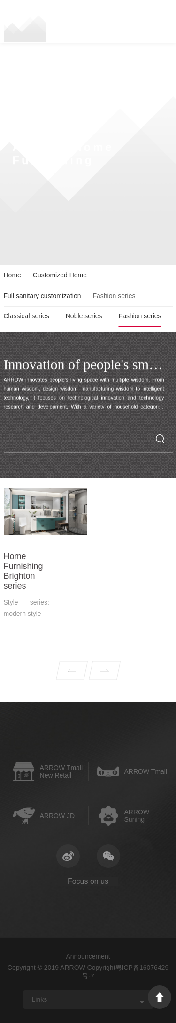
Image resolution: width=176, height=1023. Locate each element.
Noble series (84, 316)
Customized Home (60, 275)
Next (105, 679)
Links (39, 999)
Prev (72, 679)
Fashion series (140, 316)
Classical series (26, 316)
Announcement (88, 956)
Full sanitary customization (42, 295)
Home (12, 275)
